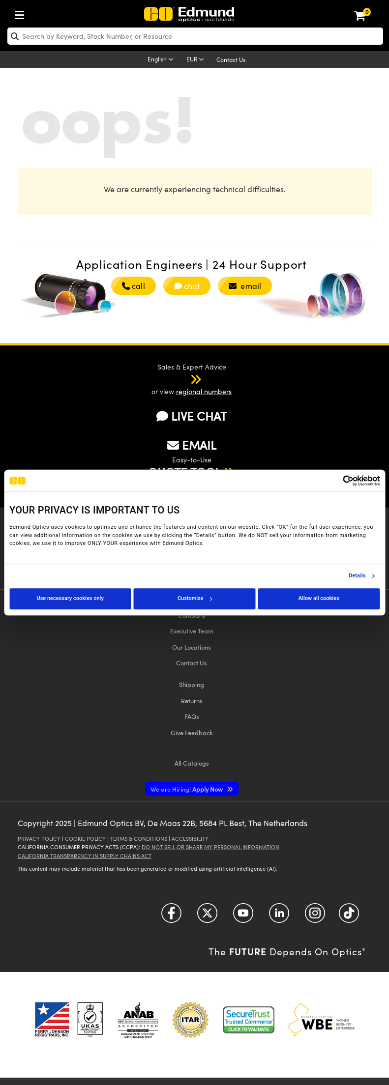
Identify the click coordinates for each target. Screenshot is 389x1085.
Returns (192, 700)
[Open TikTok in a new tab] (349, 917)
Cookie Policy (85, 838)
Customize (195, 598)
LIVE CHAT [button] (191, 416)
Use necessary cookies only (69, 598)
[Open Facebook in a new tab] (171, 917)
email (245, 286)
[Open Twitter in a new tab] (207, 917)
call (133, 286)
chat (187, 286)
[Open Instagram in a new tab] (315, 917)
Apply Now (187, 789)
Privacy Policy (39, 838)
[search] (195, 36)
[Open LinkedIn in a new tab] (279, 917)
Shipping (191, 684)
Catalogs (192, 763)
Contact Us (230, 59)
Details (357, 576)
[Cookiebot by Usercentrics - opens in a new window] (337, 480)
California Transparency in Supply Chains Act (84, 855)
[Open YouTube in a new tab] (243, 917)
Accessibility (190, 838)
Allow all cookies (319, 598)
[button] (182, 379)
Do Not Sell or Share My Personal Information (210, 847)
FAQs (191, 716)
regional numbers (204, 391)
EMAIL (191, 445)
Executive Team (191, 631)
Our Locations (191, 647)
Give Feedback (191, 732)
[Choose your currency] (196, 60)
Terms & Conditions (138, 838)
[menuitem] (22, 13)
